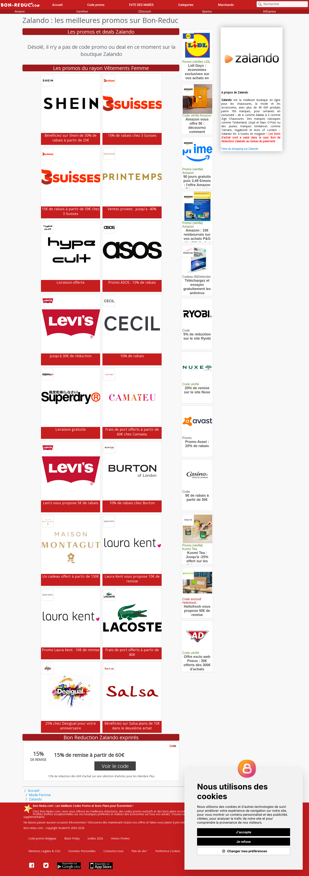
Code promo (96, 5)
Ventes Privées (120, 838)
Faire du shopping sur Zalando (239, 148)
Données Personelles (82, 851)
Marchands (226, 5)
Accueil (57, 5)
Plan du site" (139, 851)
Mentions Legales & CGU (44, 851)
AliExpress (269, 11)
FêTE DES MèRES (141, 5)
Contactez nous (113, 851)
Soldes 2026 (95, 838)
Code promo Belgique (42, 838)
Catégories (186, 5)
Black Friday (72, 838)
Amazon (20, 11)
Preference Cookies (167, 851)
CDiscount (144, 11)
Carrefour (82, 11)
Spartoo (207, 11)
